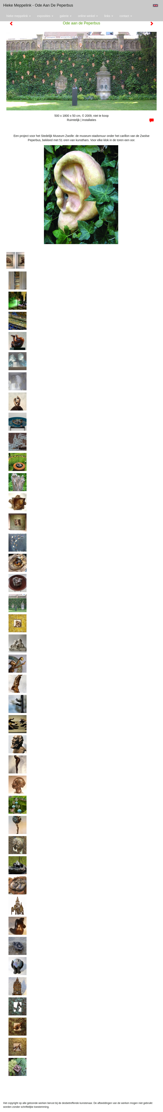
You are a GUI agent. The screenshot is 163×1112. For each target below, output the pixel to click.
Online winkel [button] (88, 16)
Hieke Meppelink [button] (18, 16)
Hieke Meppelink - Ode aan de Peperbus (38, 5)
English (155, 5)
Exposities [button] (45, 16)
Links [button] (108, 16)
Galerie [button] (66, 16)
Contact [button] (125, 16)
